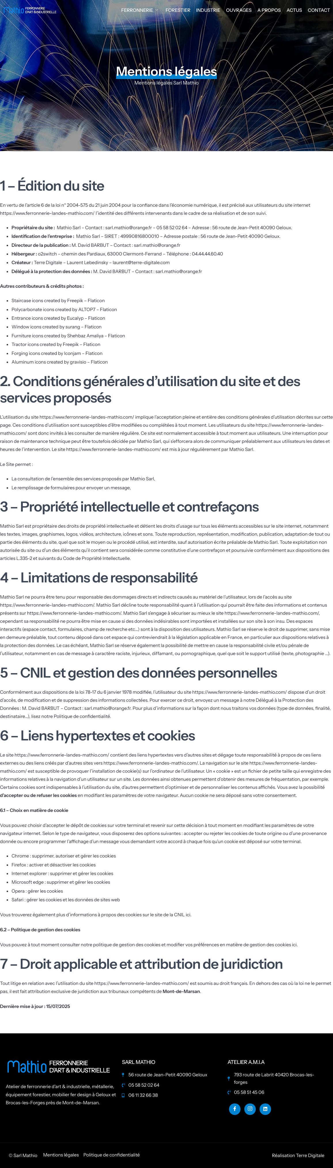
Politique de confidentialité (82, 716)
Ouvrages (239, 10)
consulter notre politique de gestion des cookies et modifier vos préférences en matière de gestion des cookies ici (178, 944)
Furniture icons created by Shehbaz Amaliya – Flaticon (68, 335)
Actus (294, 10)
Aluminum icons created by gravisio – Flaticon (60, 362)
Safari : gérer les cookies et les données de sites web (66, 899)
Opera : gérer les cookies (37, 891)
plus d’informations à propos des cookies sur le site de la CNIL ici (123, 914)
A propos (269, 10)
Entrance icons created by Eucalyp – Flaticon (58, 318)
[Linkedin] (265, 1109)
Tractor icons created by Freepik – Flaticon (56, 344)
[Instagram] (250, 1109)
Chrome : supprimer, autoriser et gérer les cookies (64, 856)
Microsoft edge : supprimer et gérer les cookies (61, 882)
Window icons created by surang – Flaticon (57, 327)
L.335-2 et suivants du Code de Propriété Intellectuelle (73, 558)
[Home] (30, 9)
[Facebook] (235, 1109)
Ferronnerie (139, 10)
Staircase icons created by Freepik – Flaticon (58, 300)
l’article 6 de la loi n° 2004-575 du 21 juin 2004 (73, 205)
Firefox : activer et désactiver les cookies (54, 865)
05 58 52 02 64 (171, 227)
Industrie (208, 10)
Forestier (178, 10)
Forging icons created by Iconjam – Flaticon (57, 353)
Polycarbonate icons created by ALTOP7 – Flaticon (64, 309)
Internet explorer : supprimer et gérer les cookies (62, 873)
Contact (319, 10)
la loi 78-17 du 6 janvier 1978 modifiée (113, 692)
